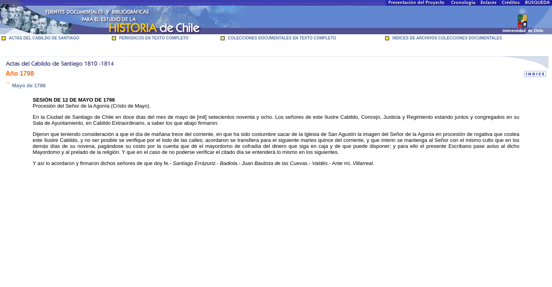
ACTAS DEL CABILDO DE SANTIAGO (44, 38)
